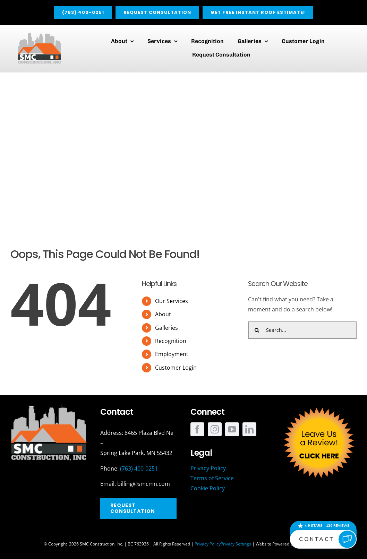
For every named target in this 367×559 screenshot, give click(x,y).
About (163, 314)
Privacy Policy (208, 544)
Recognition (170, 341)
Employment (171, 354)
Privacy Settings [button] (236, 544)
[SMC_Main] (39, 34)
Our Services (171, 301)
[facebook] (197, 429)
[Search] (256, 330)
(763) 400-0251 (139, 468)
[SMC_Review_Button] (318, 406)
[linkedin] (249, 429)
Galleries (166, 328)
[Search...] (302, 330)
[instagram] (215, 429)
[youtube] (232, 429)
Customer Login (176, 367)
